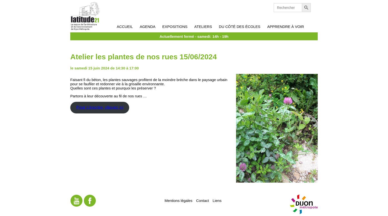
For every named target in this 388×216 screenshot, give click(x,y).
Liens (217, 200)
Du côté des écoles (240, 26)
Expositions (175, 26)
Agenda (147, 26)
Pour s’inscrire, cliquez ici (99, 107)
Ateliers (203, 26)
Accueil (125, 26)
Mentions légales (179, 200)
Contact (202, 200)
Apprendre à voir (285, 26)
